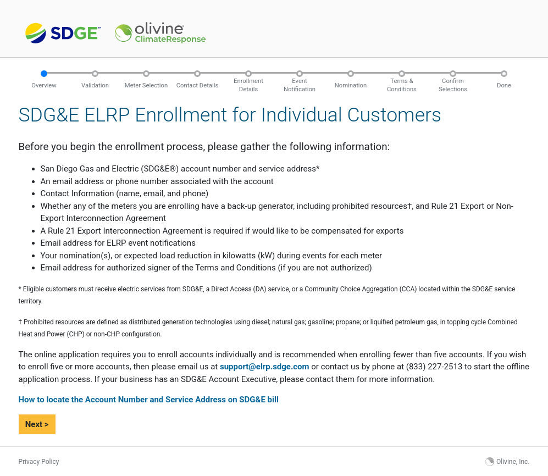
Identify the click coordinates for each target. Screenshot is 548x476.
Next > (37, 424)
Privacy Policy (39, 462)
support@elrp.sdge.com (264, 367)
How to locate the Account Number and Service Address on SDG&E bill (149, 400)
